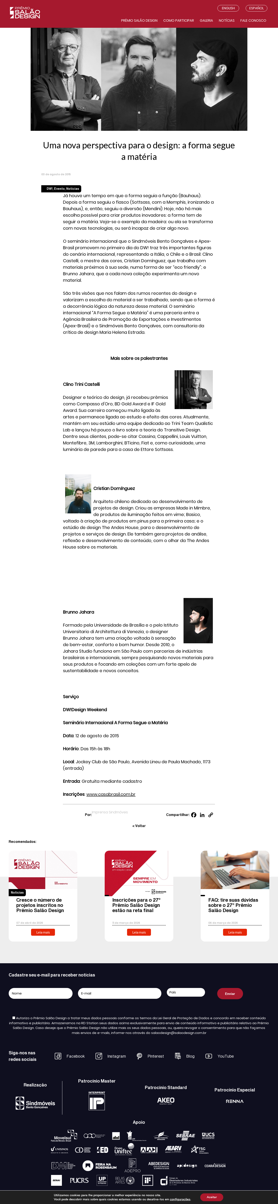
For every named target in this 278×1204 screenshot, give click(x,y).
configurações (180, 1199)
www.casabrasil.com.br (111, 794)
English (228, 8)
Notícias (227, 20)
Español (256, 8)
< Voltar (139, 826)
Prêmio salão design (139, 20)
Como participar (178, 20)
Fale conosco (253, 20)
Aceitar (212, 1197)
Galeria (206, 20)
